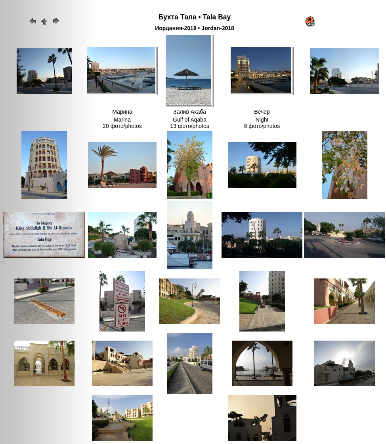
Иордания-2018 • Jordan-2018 (194, 28)
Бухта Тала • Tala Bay (195, 17)
